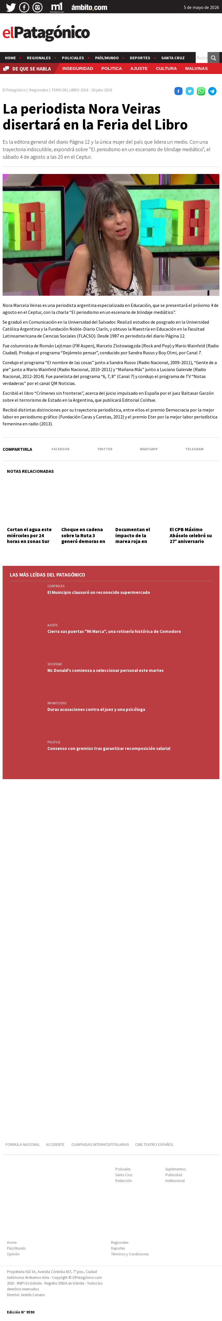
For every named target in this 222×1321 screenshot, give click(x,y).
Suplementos (175, 1169)
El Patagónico (14, 89)
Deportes (140, 57)
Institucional (175, 1180)
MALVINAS (196, 68)
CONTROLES (55, 586)
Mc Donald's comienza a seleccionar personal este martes (105, 670)
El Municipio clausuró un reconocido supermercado (98, 592)
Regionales (39, 57)
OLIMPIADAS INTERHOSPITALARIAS (100, 1144)
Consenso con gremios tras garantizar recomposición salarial (108, 748)
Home (10, 57)
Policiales (73, 57)
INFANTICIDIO (56, 703)
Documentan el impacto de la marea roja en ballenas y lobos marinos (133, 541)
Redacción (123, 1180)
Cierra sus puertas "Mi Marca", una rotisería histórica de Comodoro (114, 631)
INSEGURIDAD (77, 68)
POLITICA (111, 68)
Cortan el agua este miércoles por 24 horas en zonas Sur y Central (29, 538)
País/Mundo (107, 57)
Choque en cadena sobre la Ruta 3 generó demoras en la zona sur (83, 538)
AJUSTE (139, 68)
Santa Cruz (173, 57)
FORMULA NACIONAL (22, 1144)
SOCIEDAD (54, 664)
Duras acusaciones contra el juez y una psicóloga (96, 709)
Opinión (13, 1254)
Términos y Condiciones (130, 1254)
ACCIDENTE (55, 1144)
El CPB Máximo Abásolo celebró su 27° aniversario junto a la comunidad (191, 541)
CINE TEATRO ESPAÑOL (154, 1144)
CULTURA (166, 68)
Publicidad (173, 1174)
